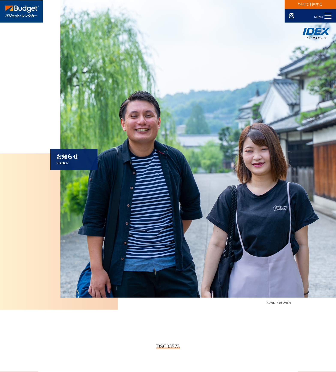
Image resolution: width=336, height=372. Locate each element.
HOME (271, 302)
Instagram (291, 16)
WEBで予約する (310, 4)
